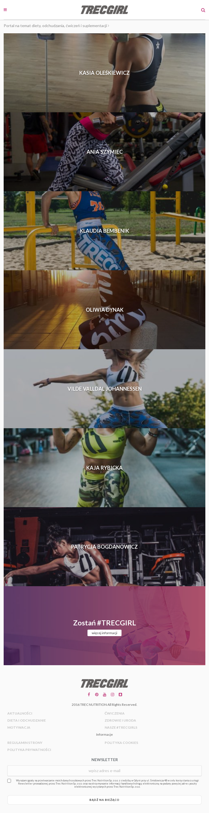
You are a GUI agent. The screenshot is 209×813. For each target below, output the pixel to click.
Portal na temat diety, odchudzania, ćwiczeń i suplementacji (55, 25)
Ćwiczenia (115, 713)
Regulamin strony (24, 743)
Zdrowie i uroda (120, 720)
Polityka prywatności (29, 750)
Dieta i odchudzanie (26, 720)
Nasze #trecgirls (121, 727)
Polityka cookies (121, 743)
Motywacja (18, 727)
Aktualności (19, 713)
